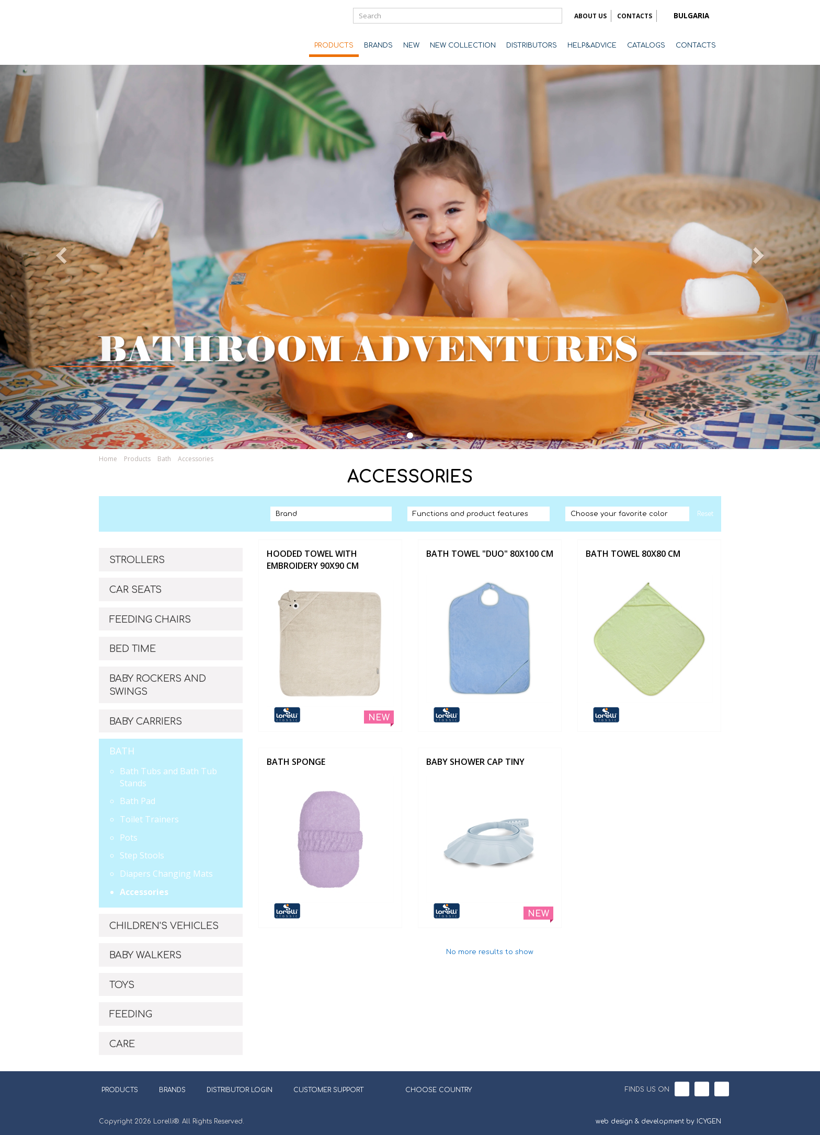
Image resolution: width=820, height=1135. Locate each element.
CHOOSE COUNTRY (432, 1089)
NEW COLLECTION (463, 45)
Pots (129, 837)
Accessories (195, 458)
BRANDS (378, 45)
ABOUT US (590, 16)
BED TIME (132, 649)
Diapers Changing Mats (166, 873)
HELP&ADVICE (592, 45)
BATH (121, 750)
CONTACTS (634, 16)
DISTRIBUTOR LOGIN (239, 1090)
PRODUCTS (334, 45)
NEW (411, 45)
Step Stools (142, 855)
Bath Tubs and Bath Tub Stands (168, 777)
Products (137, 458)
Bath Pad (137, 801)
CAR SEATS (135, 589)
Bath (164, 458)
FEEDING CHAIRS (150, 619)
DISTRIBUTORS (531, 45)
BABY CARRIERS (145, 721)
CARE (122, 1044)
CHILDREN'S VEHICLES (164, 926)
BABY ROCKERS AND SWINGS (157, 685)
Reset (705, 514)
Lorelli (141, 32)
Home (108, 458)
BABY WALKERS (145, 955)
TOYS (121, 985)
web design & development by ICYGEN (658, 1121)
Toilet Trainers (149, 819)
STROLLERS (137, 560)
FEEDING (130, 1014)
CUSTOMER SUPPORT (328, 1090)
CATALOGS (646, 45)
